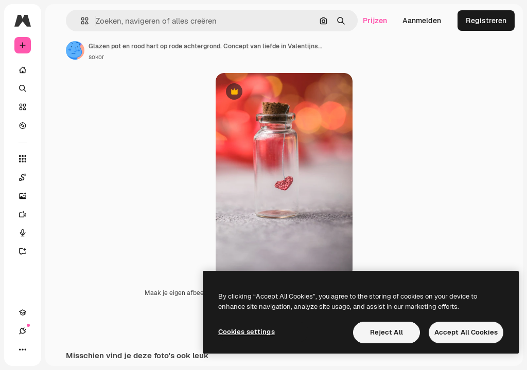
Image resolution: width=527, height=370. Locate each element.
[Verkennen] (22, 125)
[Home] (22, 70)
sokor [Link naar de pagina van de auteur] (96, 57)
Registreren (486, 20)
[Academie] (22, 312)
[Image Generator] (27, 196)
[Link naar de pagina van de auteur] (75, 50)
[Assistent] (27, 251)
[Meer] (22, 349)
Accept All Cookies (466, 332)
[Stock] (22, 107)
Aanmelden (421, 20)
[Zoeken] (22, 88)
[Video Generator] (27, 214)
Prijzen (375, 20)
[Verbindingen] (22, 331)
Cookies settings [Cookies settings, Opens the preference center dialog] (246, 331)
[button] (80, 21)
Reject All (386, 332)
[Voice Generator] (27, 233)
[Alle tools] (22, 159)
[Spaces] (27, 177)
